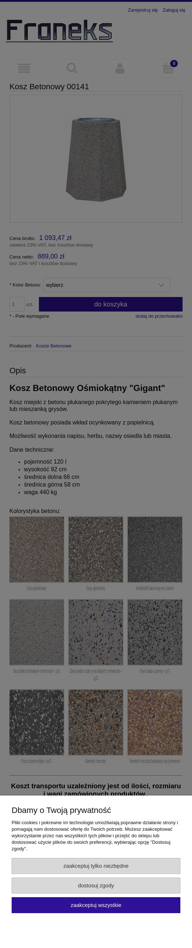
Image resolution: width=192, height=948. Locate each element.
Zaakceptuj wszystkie (96, 905)
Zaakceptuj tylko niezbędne (95, 866)
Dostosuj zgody (96, 885)
